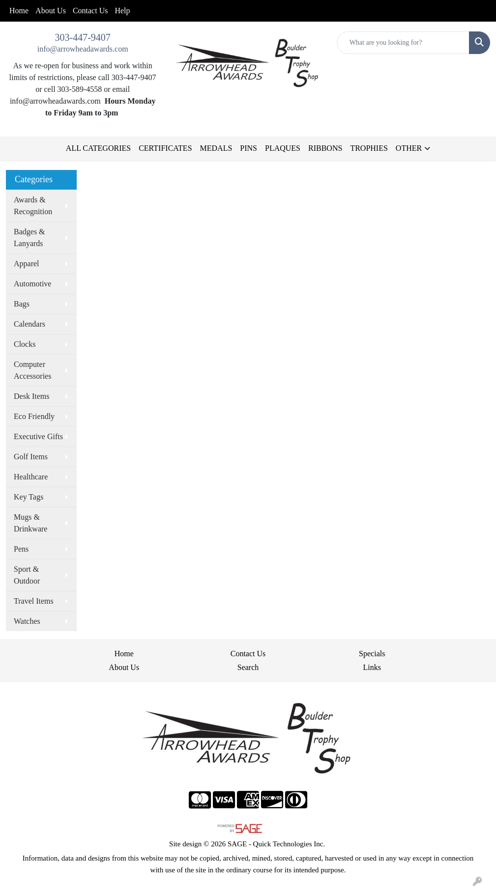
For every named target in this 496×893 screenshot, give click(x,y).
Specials (372, 653)
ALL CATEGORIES (98, 148)
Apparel (26, 263)
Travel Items (34, 601)
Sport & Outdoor (27, 575)
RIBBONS (325, 148)
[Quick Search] (403, 42)
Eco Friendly (34, 416)
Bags (21, 304)
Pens (21, 549)
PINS (248, 148)
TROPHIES (368, 148)
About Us (50, 10)
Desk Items (31, 396)
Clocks (24, 344)
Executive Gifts (38, 436)
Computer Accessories (32, 370)
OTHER (409, 148)
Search (248, 667)
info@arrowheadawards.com (82, 49)
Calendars (29, 324)
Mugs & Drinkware (30, 523)
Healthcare (31, 477)
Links (372, 667)
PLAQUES (282, 148)
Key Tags (28, 497)
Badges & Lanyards (29, 237)
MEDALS (216, 148)
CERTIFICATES (165, 148)
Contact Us (90, 10)
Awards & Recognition (33, 205)
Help (122, 10)
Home (19, 10)
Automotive (32, 283)
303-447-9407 (83, 37)
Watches (27, 621)
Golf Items (31, 456)
